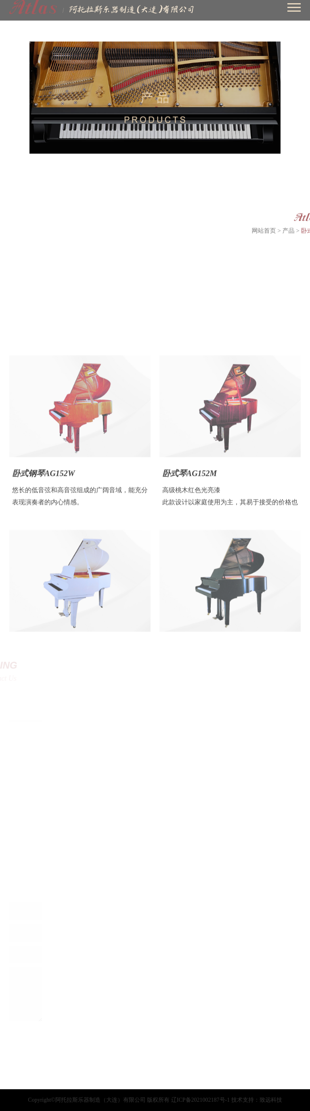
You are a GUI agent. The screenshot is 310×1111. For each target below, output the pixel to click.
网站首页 (275, 230)
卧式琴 (51, 229)
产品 (300, 230)
